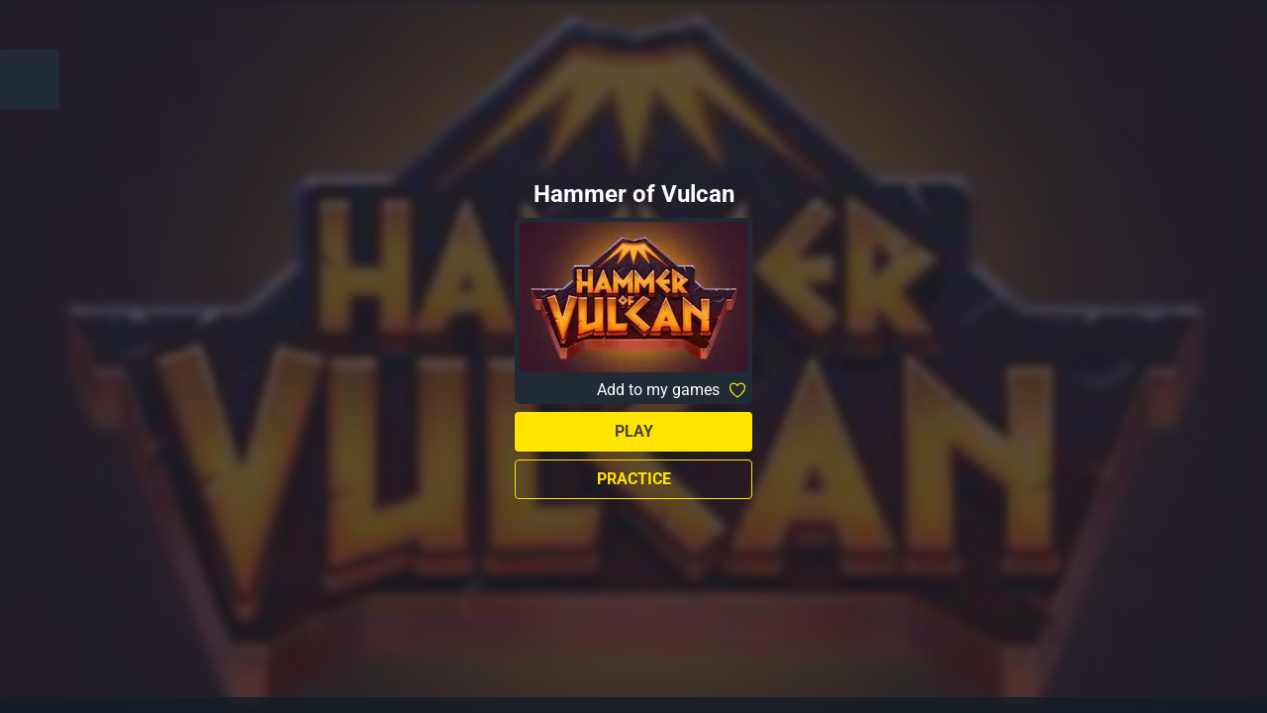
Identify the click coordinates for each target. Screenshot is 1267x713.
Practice (634, 478)
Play (634, 431)
